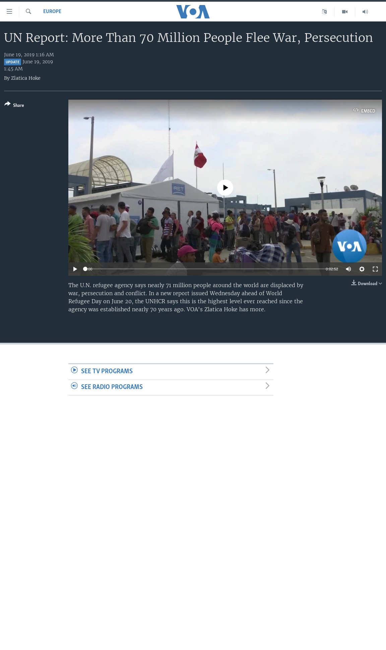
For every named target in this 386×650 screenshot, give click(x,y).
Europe (52, 11)
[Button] (14, 106)
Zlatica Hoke (26, 78)
